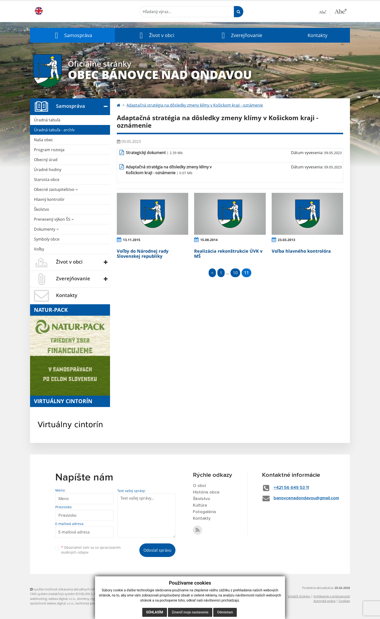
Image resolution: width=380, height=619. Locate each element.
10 (235, 272)
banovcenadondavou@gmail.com (306, 498)
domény (83, 598)
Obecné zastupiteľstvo (56, 189)
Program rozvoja (49, 149)
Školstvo (41, 209)
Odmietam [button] (225, 612)
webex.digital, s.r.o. (62, 598)
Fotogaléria (204, 512)
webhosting (38, 598)
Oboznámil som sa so (91, 550)
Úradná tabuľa (47, 120)
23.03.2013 (286, 239)
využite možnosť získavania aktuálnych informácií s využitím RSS (78, 589)
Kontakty (317, 35)
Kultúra (200, 505)
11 (246, 272)
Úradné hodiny (47, 169)
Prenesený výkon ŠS (54, 219)
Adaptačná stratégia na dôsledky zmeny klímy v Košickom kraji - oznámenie (195, 105)
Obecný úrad (45, 159)
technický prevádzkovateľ (93, 603)
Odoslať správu (157, 550)
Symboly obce (46, 239)
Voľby (39, 249)
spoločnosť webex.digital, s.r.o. (52, 603)
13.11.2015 (131, 239)
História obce (206, 492)
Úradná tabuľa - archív (54, 130)
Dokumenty (46, 229)
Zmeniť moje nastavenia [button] (190, 612)
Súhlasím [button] (154, 612)
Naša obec (43, 139)
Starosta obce (46, 179)
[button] (72, 35)
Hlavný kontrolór (49, 199)
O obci (199, 486)
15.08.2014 (209, 239)
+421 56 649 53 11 (291, 488)
